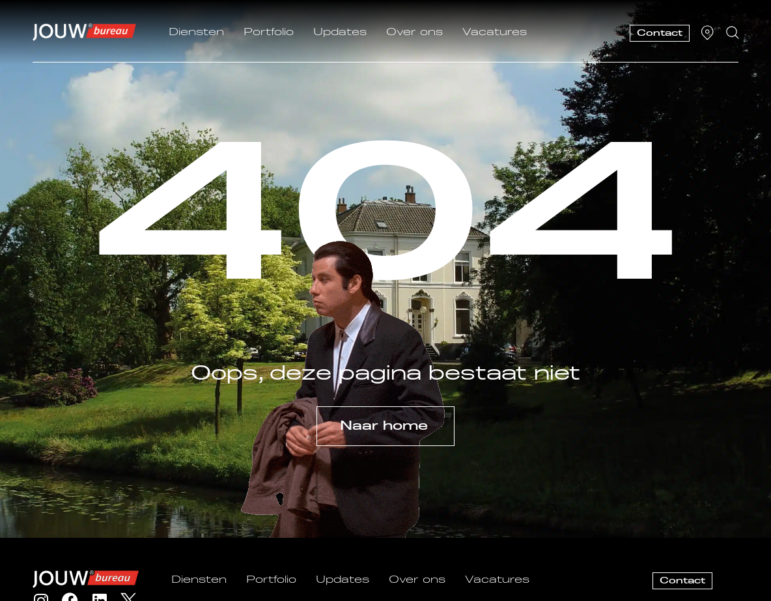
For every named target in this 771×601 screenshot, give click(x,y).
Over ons (414, 32)
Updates (340, 32)
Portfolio (269, 32)
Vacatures (494, 32)
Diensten (196, 32)
